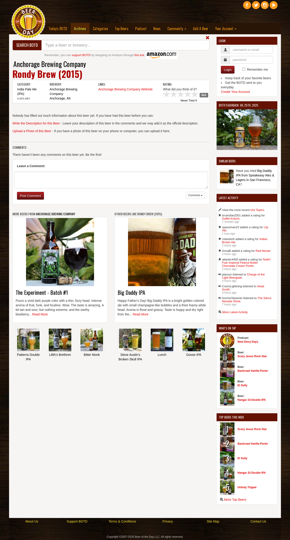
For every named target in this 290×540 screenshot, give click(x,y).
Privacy (167, 521)
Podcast (141, 28)
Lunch (162, 355)
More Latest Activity (235, 312)
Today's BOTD (58, 28)
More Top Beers (235, 499)
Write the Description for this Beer (36, 123)
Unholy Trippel (246, 487)
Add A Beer (200, 28)
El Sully (242, 385)
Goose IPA (193, 355)
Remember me (257, 69)
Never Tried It (189, 101)
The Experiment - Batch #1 (42, 292)
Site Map (213, 521)
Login (228, 70)
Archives (81, 28)
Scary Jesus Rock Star (252, 356)
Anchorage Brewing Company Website (125, 89)
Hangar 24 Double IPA (251, 399)
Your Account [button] (226, 28)
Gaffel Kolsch (230, 218)
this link (139, 55)
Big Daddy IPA (131, 292)
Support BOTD (77, 521)
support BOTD (81, 55)
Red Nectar (263, 251)
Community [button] (176, 28)
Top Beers (121, 28)
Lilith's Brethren (60, 355)
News (157, 28)
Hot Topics (257, 210)
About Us (31, 521)
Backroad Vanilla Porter (252, 370)
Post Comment (30, 196)
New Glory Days (247, 341)
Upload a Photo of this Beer (31, 131)
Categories (100, 28)
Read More (40, 314)
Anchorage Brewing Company (49, 64)
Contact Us (258, 521)
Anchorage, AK (60, 98)
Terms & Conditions (122, 521)
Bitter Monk (92, 355)
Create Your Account (235, 92)
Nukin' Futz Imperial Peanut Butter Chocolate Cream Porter (246, 263)
